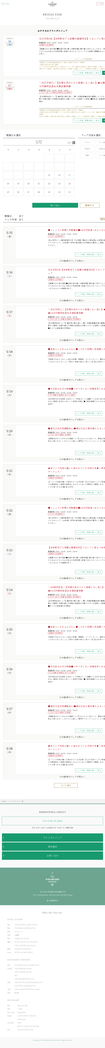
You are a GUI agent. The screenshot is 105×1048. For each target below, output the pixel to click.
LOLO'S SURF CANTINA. (26, 1016)
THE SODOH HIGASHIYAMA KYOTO (29, 982)
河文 (16, 975)
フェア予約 (100, 3)
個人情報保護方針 (52, 900)
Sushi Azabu (21, 1012)
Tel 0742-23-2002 (53, 820)
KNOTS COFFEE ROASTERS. (28, 1026)
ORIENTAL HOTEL (22, 938)
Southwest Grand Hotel (23, 949)
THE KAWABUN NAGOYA (24, 979)
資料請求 (52, 846)
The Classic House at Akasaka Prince (27, 965)
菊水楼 (17, 993)
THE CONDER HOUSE (23, 972)
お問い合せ (52, 855)
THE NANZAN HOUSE (23, 968)
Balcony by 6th (22, 1005)
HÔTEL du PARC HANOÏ (24, 952)
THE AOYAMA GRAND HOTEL (26, 925)
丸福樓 (17, 935)
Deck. (19, 1023)
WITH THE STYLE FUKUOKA (26, 942)
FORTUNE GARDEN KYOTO (25, 986)
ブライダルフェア (52, 837)
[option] (20, 52)
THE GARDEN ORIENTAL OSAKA (27, 989)
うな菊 (19, 1009)
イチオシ (87, 142)
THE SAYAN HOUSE (25, 1030)
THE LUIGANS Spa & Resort (25, 945)
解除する (89, 205)
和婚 (87, 155)
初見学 (87, 149)
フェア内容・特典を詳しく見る (86, 73)
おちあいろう (19, 932)
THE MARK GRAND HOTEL (25, 928)
